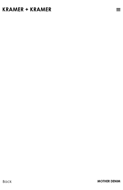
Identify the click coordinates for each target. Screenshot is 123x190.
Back (7, 181)
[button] (118, 10)
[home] (27, 9)
